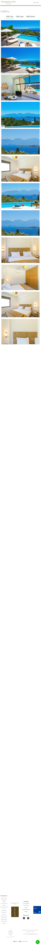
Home (11, 930)
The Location (10, 933)
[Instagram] (28, 918)
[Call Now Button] (38, 942)
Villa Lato (19, 16)
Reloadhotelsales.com (33, 934)
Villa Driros (30, 16)
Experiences (10, 931)
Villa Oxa (9, 16)
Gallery (10, 934)
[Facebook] (24, 918)
